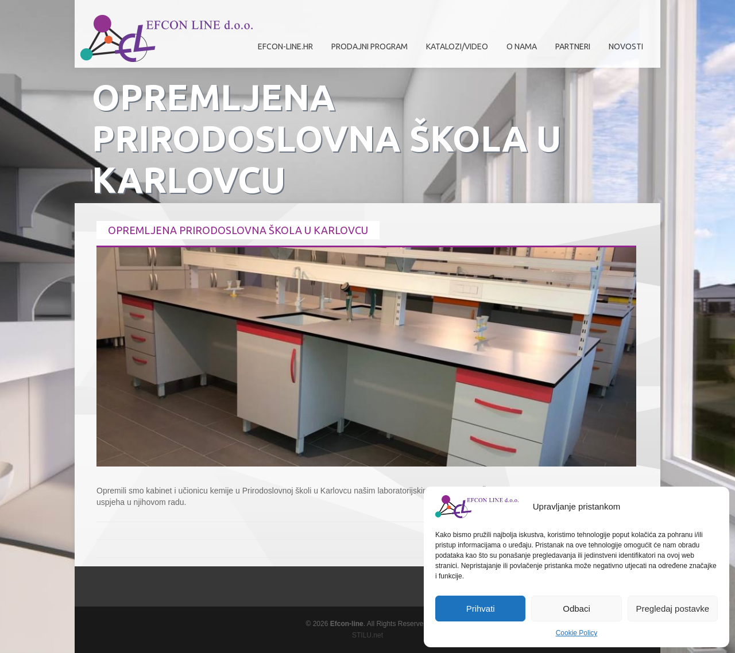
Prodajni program (366, 51)
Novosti (626, 46)
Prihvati (480, 608)
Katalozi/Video (457, 46)
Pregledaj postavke (673, 608)
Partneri (570, 51)
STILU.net (367, 635)
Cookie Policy (577, 633)
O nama (518, 51)
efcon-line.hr (285, 46)
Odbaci (576, 608)
